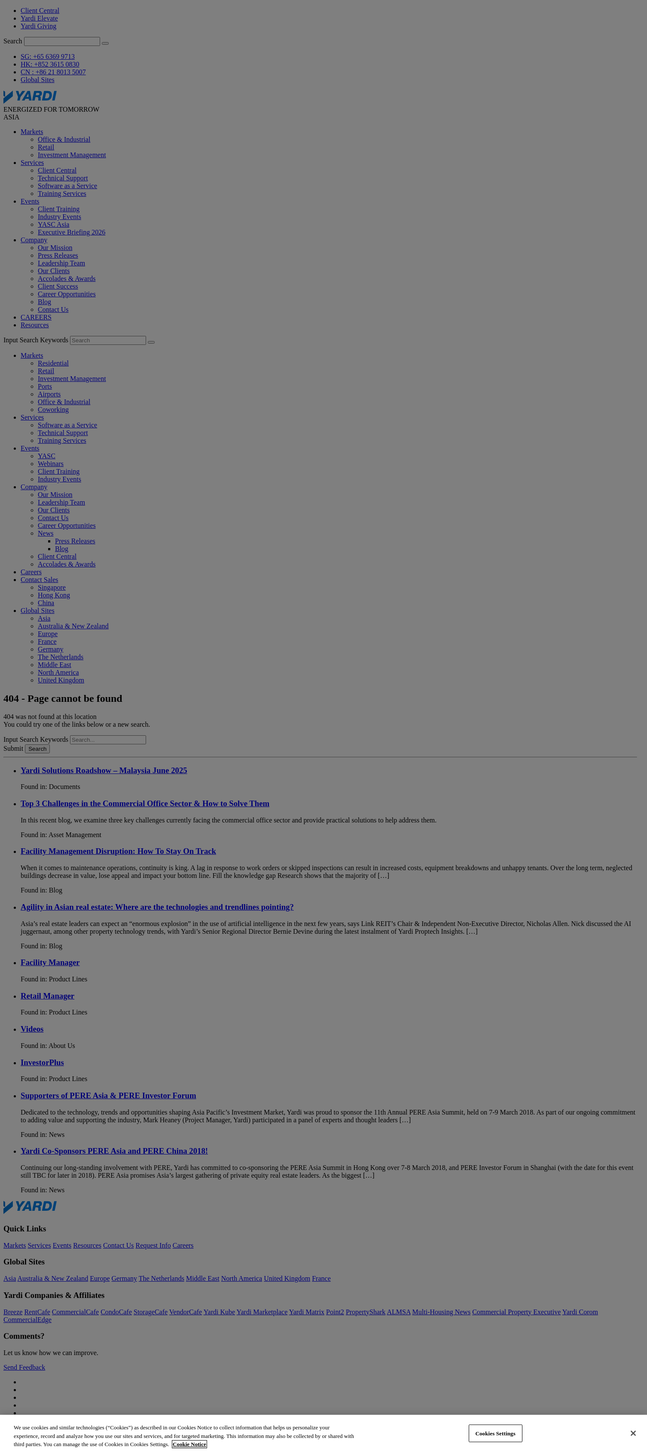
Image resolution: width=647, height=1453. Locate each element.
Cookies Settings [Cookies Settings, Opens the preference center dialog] (495, 1433)
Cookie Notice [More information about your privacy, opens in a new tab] (189, 1444)
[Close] (633, 1433)
